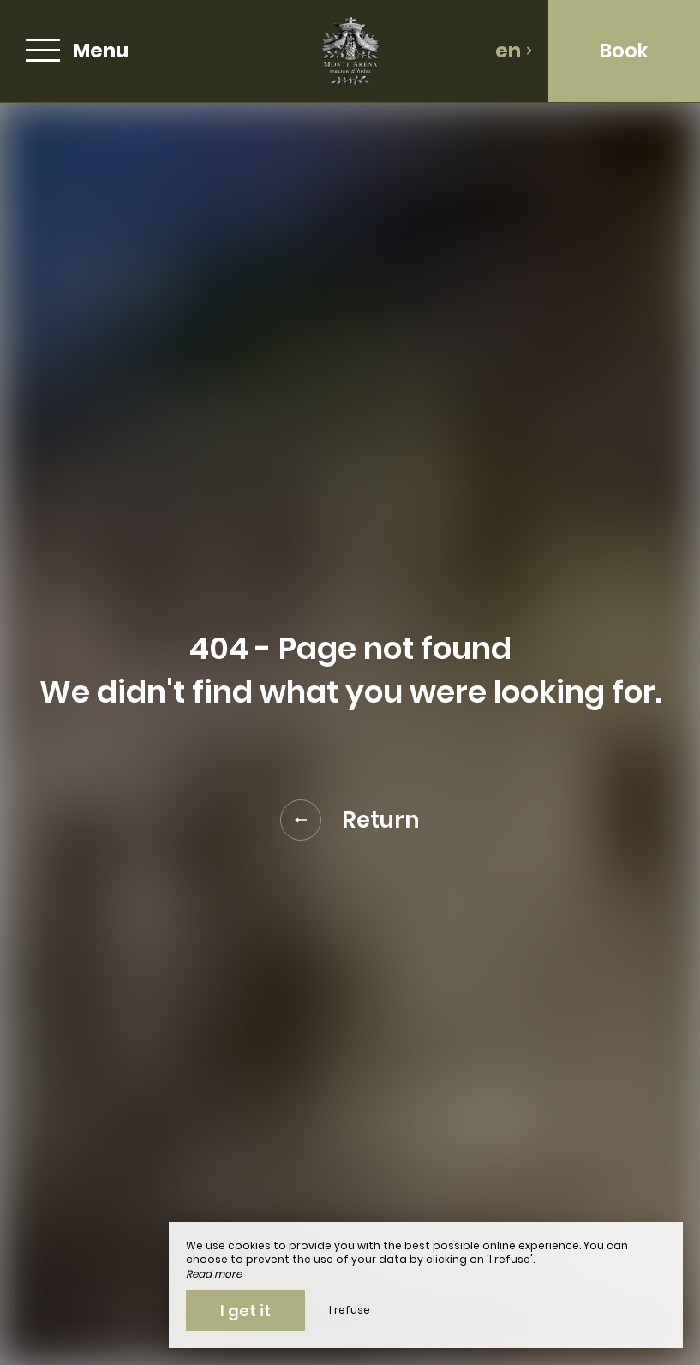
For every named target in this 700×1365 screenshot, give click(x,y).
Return (350, 820)
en (514, 50)
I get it (245, 1310)
